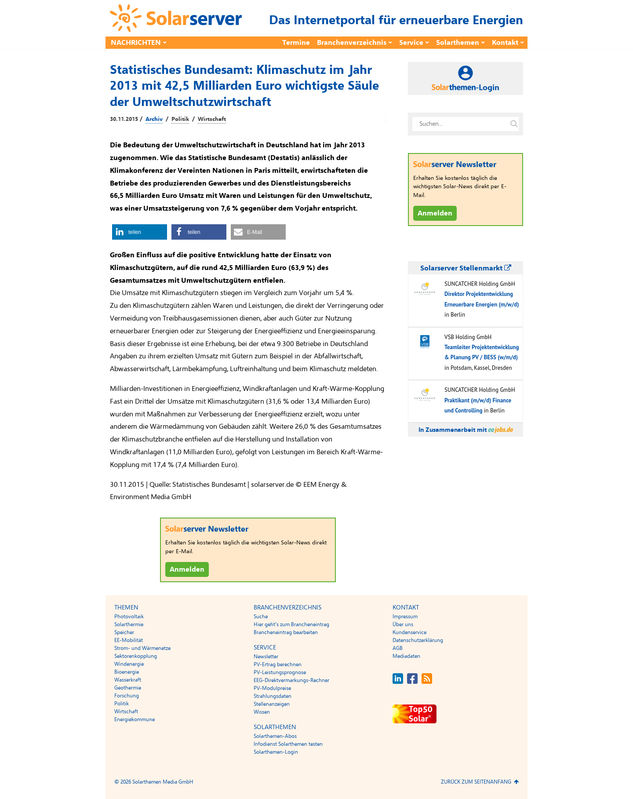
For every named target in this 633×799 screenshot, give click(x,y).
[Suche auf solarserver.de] (513, 124)
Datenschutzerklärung (418, 640)
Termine (296, 42)
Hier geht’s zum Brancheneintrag (291, 624)
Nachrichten (136, 42)
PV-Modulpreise (272, 688)
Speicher (124, 632)
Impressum (405, 616)
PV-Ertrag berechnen (278, 664)
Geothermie (127, 687)
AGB (398, 648)
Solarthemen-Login (276, 751)
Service (411, 42)
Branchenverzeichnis (351, 42)
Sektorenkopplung (135, 656)
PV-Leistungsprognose (280, 672)
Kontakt (505, 42)
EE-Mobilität (128, 640)
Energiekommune (134, 719)
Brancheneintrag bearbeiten (286, 632)
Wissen (262, 711)
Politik (180, 119)
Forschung (126, 695)
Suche (261, 616)
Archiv (154, 119)
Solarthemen (457, 42)
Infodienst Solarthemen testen (288, 744)
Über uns (403, 624)
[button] (139, 232)
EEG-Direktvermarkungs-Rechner (291, 680)
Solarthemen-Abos (275, 736)
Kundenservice (409, 632)
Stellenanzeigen (272, 704)
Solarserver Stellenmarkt (465, 268)
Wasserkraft (127, 679)
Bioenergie (126, 671)
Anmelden (187, 569)
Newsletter (266, 656)
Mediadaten (406, 656)
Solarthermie (128, 624)
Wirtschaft (212, 119)
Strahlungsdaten (272, 696)
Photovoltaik (129, 616)
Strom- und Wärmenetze (142, 648)
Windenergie (129, 664)
